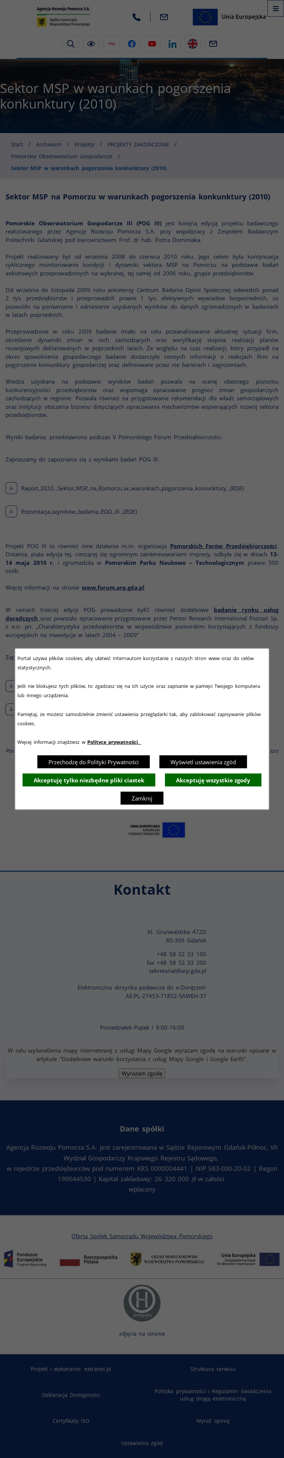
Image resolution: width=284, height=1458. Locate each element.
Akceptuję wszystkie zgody (213, 780)
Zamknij (142, 798)
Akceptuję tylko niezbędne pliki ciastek (89, 780)
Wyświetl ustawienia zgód (203, 762)
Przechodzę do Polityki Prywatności (93, 762)
